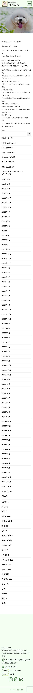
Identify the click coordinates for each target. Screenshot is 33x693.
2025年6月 (6, 226)
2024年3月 (6, 295)
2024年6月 (6, 281)
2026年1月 (6, 193)
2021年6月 (6, 449)
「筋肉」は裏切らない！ (9, 152)
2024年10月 (6, 263)
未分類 (4, 593)
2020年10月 (6, 486)
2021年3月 (6, 463)
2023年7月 (6, 333)
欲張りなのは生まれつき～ (10, 143)
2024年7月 (6, 277)
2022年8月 (6, 384)
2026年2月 (6, 188)
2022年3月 (6, 407)
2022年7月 (6, 388)
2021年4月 (6, 458)
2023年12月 (6, 309)
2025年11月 (6, 202)
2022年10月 (6, 375)
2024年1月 (6, 305)
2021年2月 (6, 468)
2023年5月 (6, 342)
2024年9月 (6, 268)
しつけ (4, 531)
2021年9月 (6, 435)
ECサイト (5, 502)
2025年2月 (6, 244)
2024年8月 (6, 272)
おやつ (4, 511)
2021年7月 (6, 444)
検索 (3, 130)
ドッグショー (6, 564)
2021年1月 (6, 472)
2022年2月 (6, 412)
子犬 (3, 589)
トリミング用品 (7, 560)
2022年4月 (6, 402)
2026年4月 (6, 179)
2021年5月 (6, 454)
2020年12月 (6, 477)
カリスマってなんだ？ (8, 157)
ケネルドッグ (7, 545)
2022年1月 (6, 416)
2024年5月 (6, 286)
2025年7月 (6, 221)
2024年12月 (6, 254)
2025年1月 (6, 249)
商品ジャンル (7, 579)
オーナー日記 (7, 540)
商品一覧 (5, 584)
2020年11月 (6, 481)
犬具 (3, 603)
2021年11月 (6, 426)
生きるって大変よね (8, 161)
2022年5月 (6, 398)
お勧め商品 (6, 516)
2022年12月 (6, 365)
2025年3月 (6, 240)
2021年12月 (6, 421)
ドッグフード (6, 569)
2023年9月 (6, 323)
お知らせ (5, 526)
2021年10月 (6, 430)
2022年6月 (6, 393)
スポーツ (5, 550)
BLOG (4, 496)
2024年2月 (6, 300)
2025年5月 (6, 230)
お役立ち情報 (7, 521)
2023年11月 (6, 314)
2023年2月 (6, 356)
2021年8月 (6, 440)
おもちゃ (5, 507)
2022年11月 (6, 370)
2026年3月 (6, 184)
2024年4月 (6, 291)
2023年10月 (6, 319)
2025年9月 (6, 212)
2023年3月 (6, 351)
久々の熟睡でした (7, 147)
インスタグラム (7, 536)
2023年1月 (6, 361)
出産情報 (5, 574)
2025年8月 (6, 216)
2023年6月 (6, 337)
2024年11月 (6, 258)
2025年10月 (6, 207)
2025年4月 (6, 235)
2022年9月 (6, 379)
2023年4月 (6, 347)
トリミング (6, 555)
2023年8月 (6, 328)
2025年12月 (6, 198)
